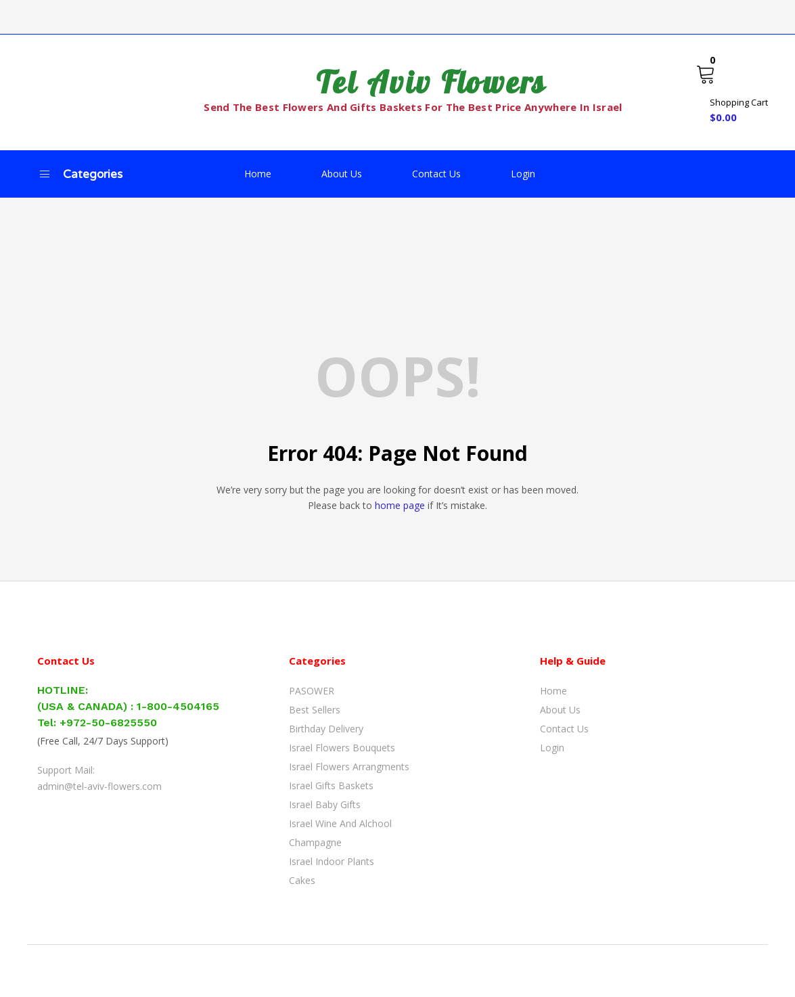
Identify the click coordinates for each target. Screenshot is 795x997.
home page (400, 505)
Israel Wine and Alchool (340, 823)
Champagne (315, 842)
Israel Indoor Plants (331, 861)
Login (523, 173)
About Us (341, 173)
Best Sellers (314, 709)
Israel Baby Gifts (325, 804)
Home (257, 173)
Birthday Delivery (326, 728)
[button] (732, 92)
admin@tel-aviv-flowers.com (99, 786)
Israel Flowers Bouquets (342, 747)
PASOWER (311, 690)
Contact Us (436, 173)
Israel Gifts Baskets (331, 785)
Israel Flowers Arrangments (349, 766)
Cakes (302, 880)
